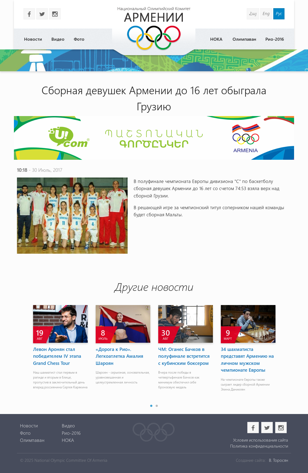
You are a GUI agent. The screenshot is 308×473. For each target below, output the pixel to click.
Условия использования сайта (260, 440)
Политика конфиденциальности (259, 446)
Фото (79, 39)
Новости (33, 39)
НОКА (216, 39)
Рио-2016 (274, 39)
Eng (266, 13)
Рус (279, 13)
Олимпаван (244, 39)
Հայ (253, 13)
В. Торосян (278, 460)
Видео (57, 39)
